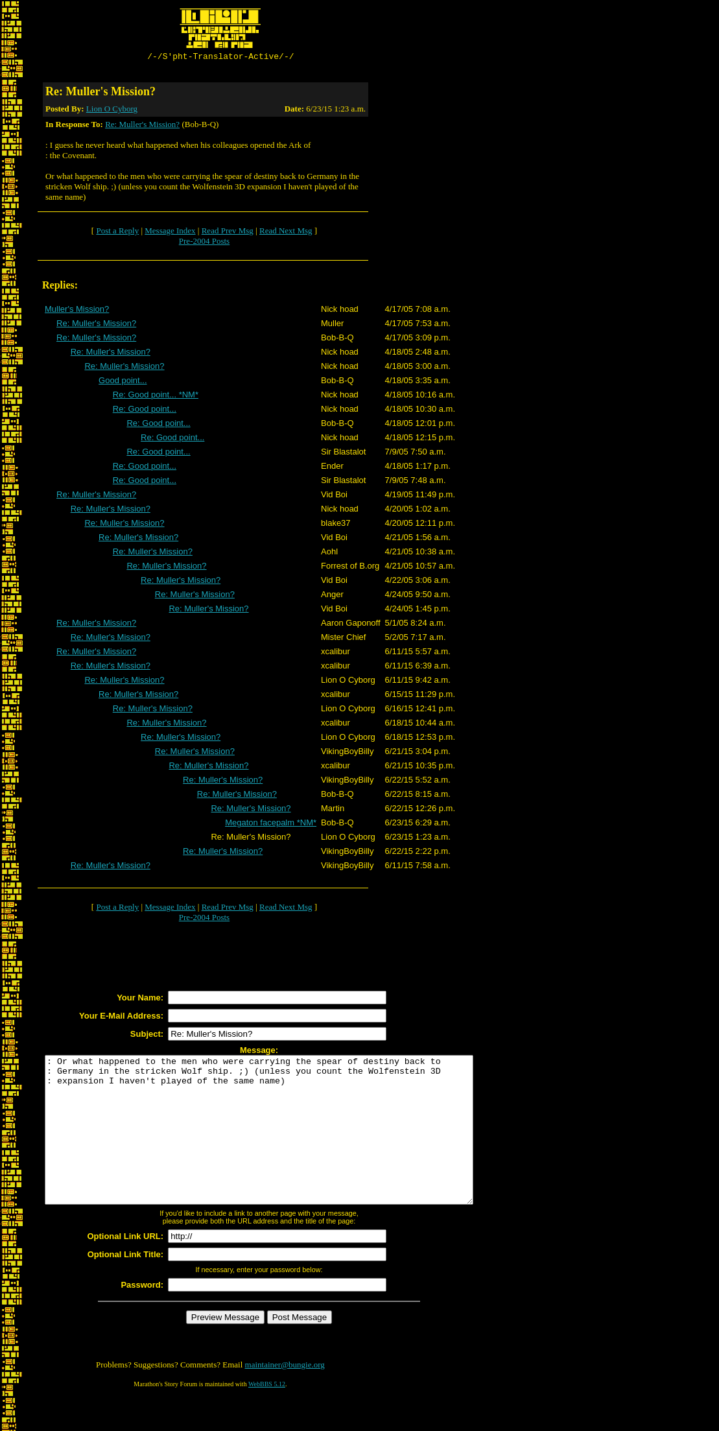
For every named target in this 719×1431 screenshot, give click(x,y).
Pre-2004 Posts (204, 243)
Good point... (123, 382)
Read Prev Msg (227, 232)
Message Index (170, 232)
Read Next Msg (285, 232)
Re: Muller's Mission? (142, 126)
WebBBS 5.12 (266, 1415)
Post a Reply (117, 232)
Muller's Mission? (77, 311)
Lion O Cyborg (111, 110)
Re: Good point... (144, 411)
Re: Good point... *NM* (155, 396)
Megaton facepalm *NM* (270, 824)
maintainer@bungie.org (285, 1396)
